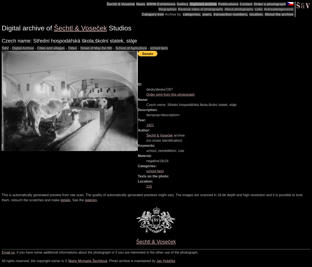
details (65, 200)
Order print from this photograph (170, 94)
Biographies (168, 9)
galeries (91, 200)
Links (258, 9)
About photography (239, 9)
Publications (228, 4)
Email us (8, 252)
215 (149, 186)
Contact (246, 4)
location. (256, 14)
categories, (192, 14)
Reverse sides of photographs (200, 9)
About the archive (279, 14)
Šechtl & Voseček (121, 4)
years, (207, 14)
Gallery (182, 4)
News (140, 4)
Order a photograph (270, 4)
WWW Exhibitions (161, 4)
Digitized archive (203, 4)
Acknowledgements (278, 9)
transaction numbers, (230, 14)
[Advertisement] (215, 67)
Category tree (153, 14)
